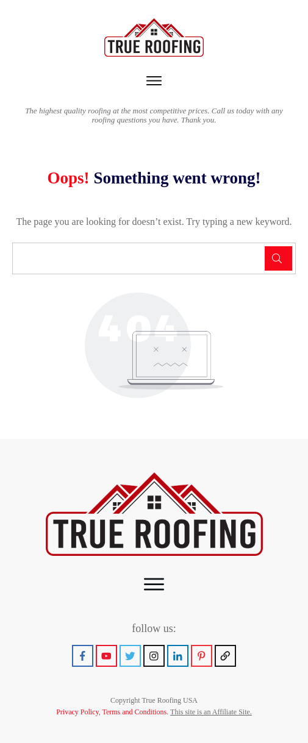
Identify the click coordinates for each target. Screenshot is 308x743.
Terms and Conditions (134, 712)
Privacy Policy (77, 712)
